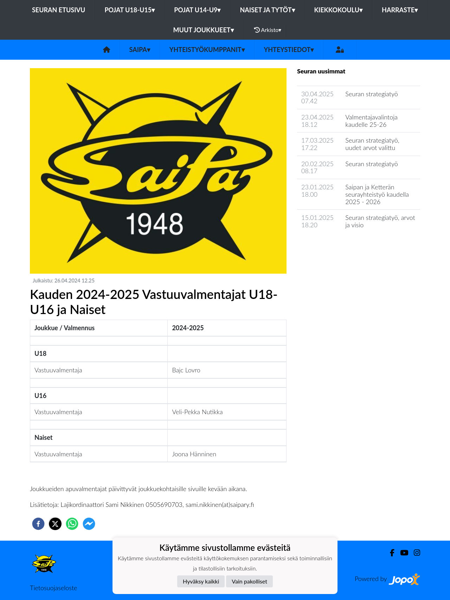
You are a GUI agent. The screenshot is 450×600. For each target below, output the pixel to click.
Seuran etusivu (58, 10)
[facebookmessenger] (89, 523)
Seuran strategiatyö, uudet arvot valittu (372, 143)
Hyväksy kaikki (201, 581)
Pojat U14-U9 (197, 10)
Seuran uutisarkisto (328, 245)
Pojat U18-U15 (129, 10)
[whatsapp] (72, 523)
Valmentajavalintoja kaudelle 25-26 (371, 120)
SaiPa (139, 49)
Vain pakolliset (249, 581)
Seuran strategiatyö (371, 94)
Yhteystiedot (289, 49)
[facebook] (38, 523)
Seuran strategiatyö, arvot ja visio (380, 221)
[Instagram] (414, 552)
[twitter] (55, 523)
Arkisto (268, 30)
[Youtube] (401, 552)
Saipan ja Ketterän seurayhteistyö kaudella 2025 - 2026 (377, 194)
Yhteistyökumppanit (207, 49)
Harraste (400, 10)
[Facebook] (389, 552)
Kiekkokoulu (338, 10)
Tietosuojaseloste (53, 588)
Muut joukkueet (203, 30)
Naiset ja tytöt (267, 10)
